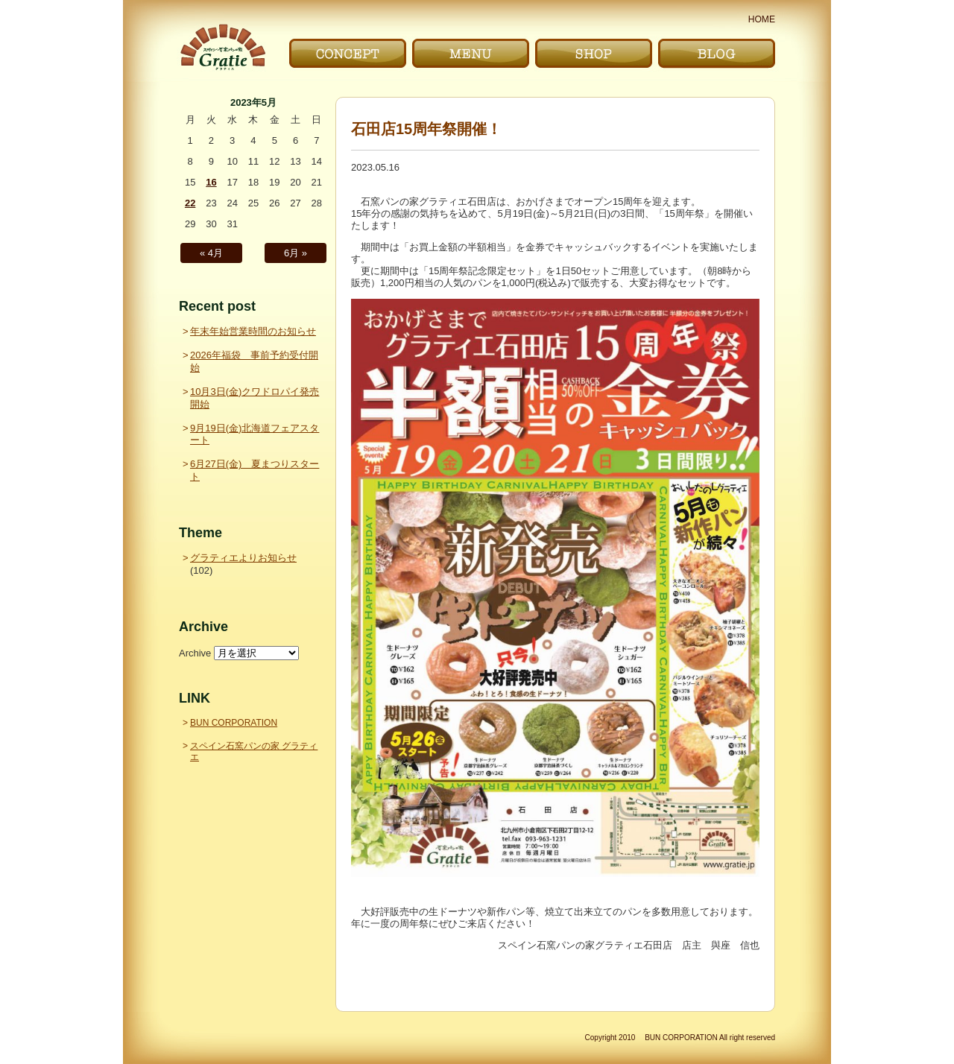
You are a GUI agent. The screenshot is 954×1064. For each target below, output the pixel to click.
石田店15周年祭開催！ (426, 129)
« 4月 (211, 253)
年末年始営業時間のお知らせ (253, 331)
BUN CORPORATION (233, 723)
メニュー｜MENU (470, 53)
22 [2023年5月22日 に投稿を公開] (190, 203)
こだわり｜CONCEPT (347, 53)
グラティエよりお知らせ (243, 557)
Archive (195, 653)
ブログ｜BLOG (716, 53)
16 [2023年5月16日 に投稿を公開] (211, 182)
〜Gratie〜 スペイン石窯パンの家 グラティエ (222, 47)
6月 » (295, 253)
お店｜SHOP (593, 53)
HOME (761, 19)
